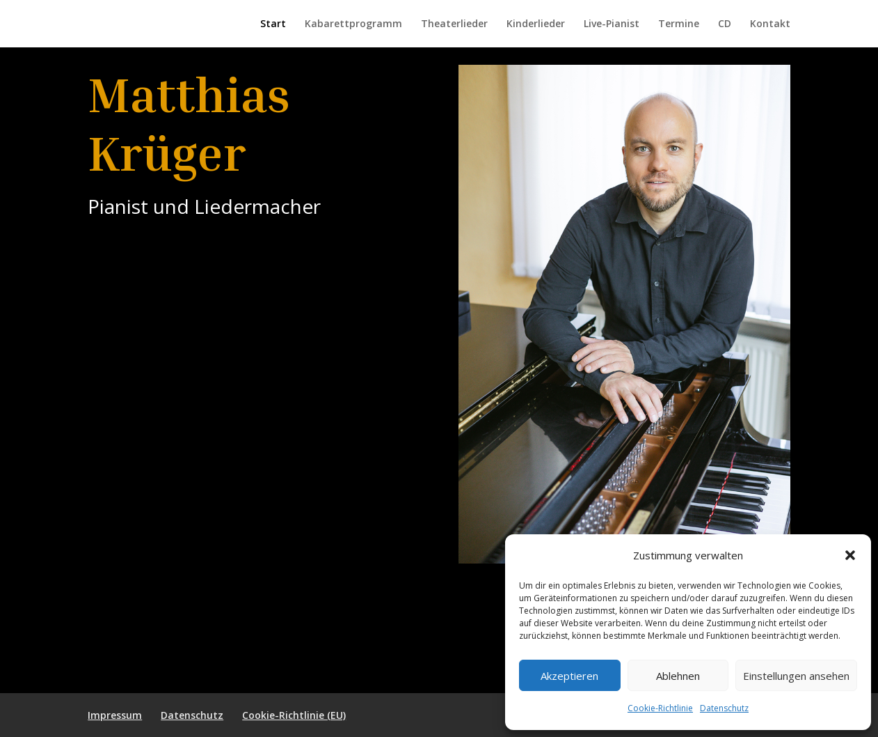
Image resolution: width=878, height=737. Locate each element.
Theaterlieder (454, 24)
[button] (850, 555)
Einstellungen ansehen (796, 676)
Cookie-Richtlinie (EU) (294, 715)
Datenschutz (724, 708)
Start (273, 24)
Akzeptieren (569, 676)
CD (724, 24)
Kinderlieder (535, 24)
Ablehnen (678, 676)
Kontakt (770, 24)
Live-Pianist (611, 24)
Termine (678, 24)
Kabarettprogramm (353, 24)
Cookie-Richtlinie (660, 708)
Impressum (115, 715)
